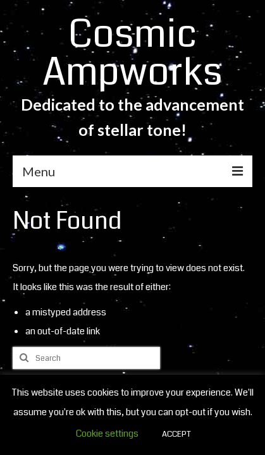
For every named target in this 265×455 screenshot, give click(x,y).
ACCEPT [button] (176, 434)
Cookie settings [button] (107, 433)
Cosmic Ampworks (132, 53)
